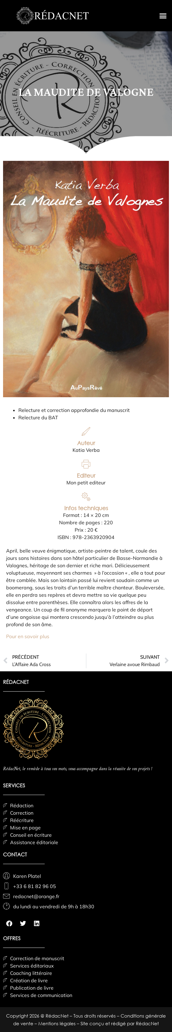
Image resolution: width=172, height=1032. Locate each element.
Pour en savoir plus (27, 636)
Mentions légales (57, 1023)
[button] (163, 15)
